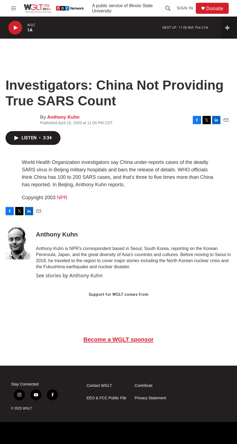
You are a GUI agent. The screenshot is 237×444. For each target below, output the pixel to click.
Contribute (144, 386)
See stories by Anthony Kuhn (69, 275)
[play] (15, 28)
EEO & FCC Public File (106, 398)
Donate (214, 8)
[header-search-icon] (168, 8)
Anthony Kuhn (63, 117)
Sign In (185, 8)
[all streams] (229, 28)
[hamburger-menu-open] (13, 8)
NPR (62, 197)
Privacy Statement (150, 398)
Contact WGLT (99, 386)
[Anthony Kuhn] (18, 242)
